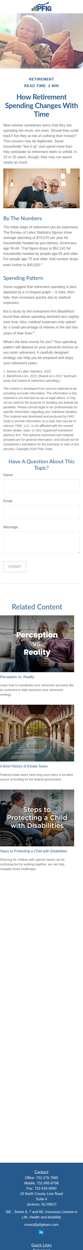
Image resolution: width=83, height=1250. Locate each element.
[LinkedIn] (41, 1232)
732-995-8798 (48, 1183)
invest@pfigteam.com (41, 1225)
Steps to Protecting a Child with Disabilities (33, 851)
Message (10, 527)
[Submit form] (14, 566)
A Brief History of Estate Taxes (24, 766)
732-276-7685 (47, 1178)
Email (7, 501)
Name (8, 475)
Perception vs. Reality (17, 677)
